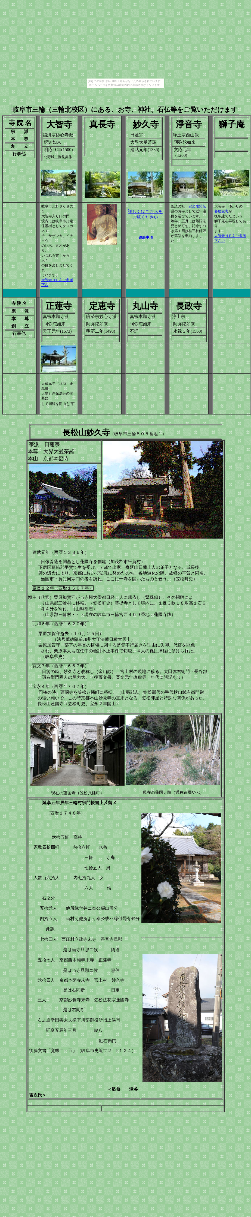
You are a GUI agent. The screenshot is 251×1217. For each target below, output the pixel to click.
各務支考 (221, 211)
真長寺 (102, 124)
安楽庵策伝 (197, 206)
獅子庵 (232, 124)
